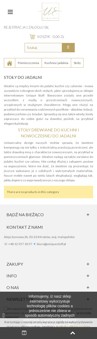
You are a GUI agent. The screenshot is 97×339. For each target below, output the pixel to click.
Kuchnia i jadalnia (56, 63)
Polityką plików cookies (73, 327)
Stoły (77, 63)
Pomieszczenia (28, 63)
